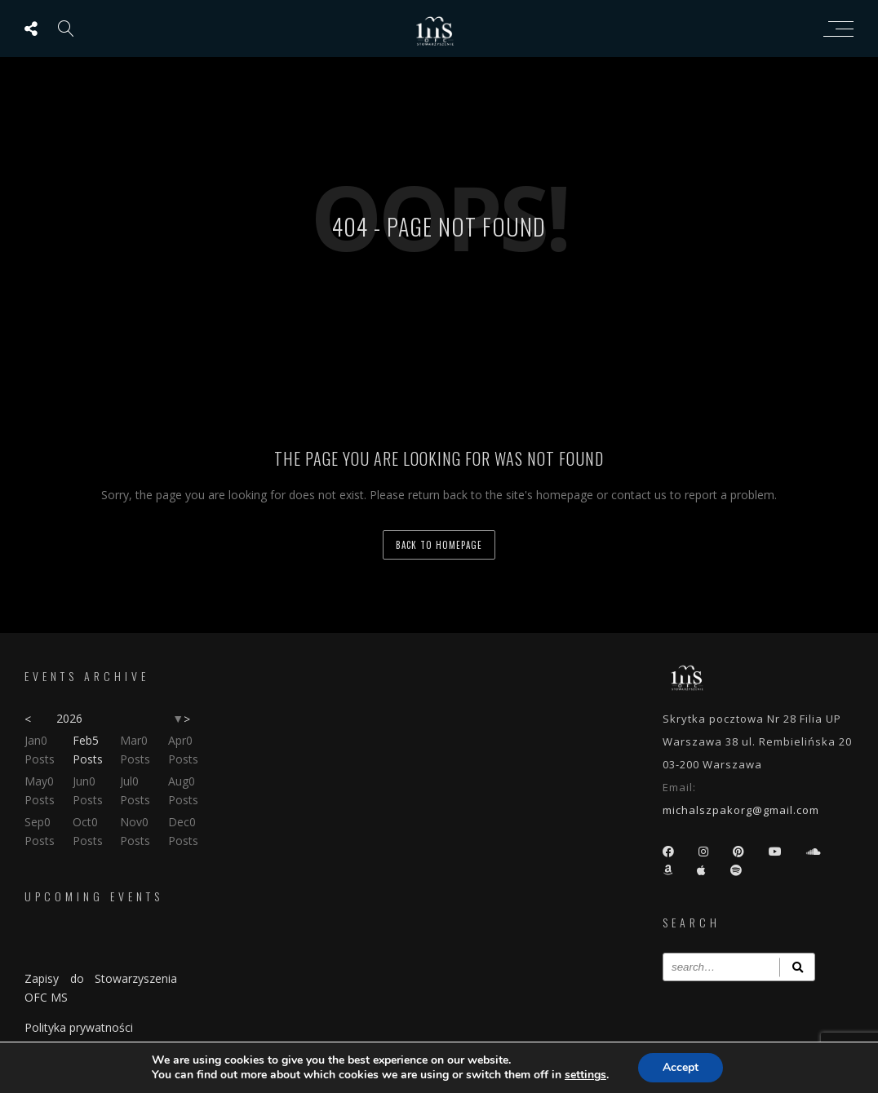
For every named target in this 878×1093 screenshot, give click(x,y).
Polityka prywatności (78, 1027)
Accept (680, 1067)
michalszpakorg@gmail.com (741, 810)
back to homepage (439, 544)
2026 (69, 718)
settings (585, 1075)
